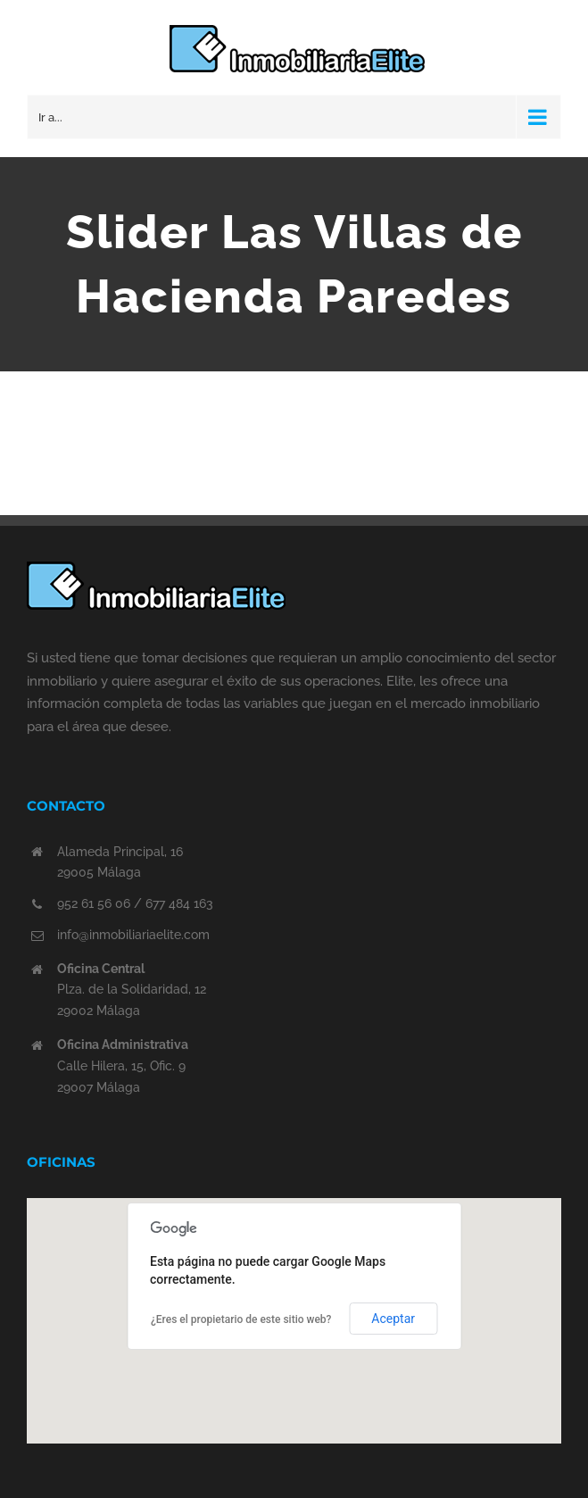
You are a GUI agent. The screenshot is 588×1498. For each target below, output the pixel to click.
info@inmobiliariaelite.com (133, 935)
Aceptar (393, 1318)
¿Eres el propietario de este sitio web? (241, 1319)
